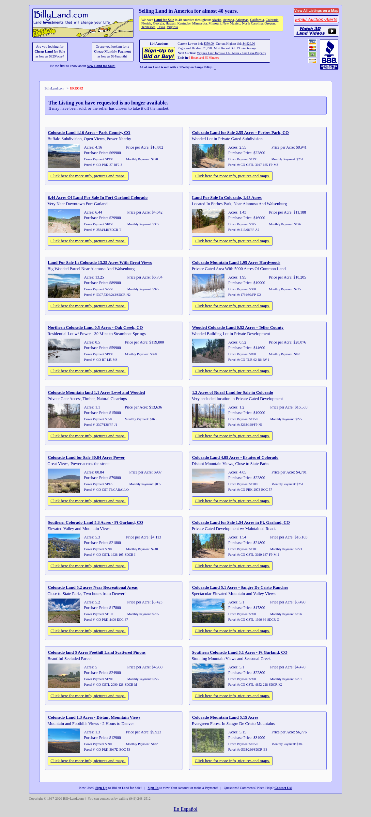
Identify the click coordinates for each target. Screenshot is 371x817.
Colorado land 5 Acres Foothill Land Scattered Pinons (97, 652)
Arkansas (242, 20)
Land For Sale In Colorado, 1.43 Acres (227, 197)
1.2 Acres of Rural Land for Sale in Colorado (232, 392)
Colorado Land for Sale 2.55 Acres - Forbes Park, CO (240, 132)
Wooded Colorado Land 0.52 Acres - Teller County (238, 327)
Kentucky (183, 23)
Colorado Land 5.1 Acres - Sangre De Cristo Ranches (240, 587)
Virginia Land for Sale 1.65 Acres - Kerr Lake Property (231, 53)
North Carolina (252, 23)
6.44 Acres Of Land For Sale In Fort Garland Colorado (98, 197)
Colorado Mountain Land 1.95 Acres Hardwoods (236, 262)
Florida (146, 23)
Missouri (215, 23)
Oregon (270, 23)
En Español (185, 809)
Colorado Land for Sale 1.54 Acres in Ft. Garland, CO (241, 522)
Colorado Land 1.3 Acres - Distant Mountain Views (94, 717)
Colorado (272, 20)
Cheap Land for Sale (50, 51)
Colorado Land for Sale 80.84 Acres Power (86, 457)
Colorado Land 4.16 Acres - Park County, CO (89, 132)
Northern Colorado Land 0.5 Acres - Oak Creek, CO (95, 327)
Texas (161, 27)
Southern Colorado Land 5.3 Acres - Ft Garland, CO (95, 522)
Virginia (172, 27)
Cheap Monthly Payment (112, 51)
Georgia (158, 23)
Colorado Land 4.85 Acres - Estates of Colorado (235, 457)
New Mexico (231, 23)
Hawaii (171, 23)
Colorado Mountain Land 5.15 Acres (225, 717)
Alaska (216, 20)
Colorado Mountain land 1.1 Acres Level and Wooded (96, 392)
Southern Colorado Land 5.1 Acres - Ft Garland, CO (239, 652)
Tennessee (148, 27)
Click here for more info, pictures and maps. (88, 175)
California (257, 20)
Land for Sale (164, 20)
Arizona (228, 20)
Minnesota (199, 23)
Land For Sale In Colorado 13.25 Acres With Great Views (100, 262)
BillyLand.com (54, 88)
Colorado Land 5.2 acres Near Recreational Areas (93, 587)
